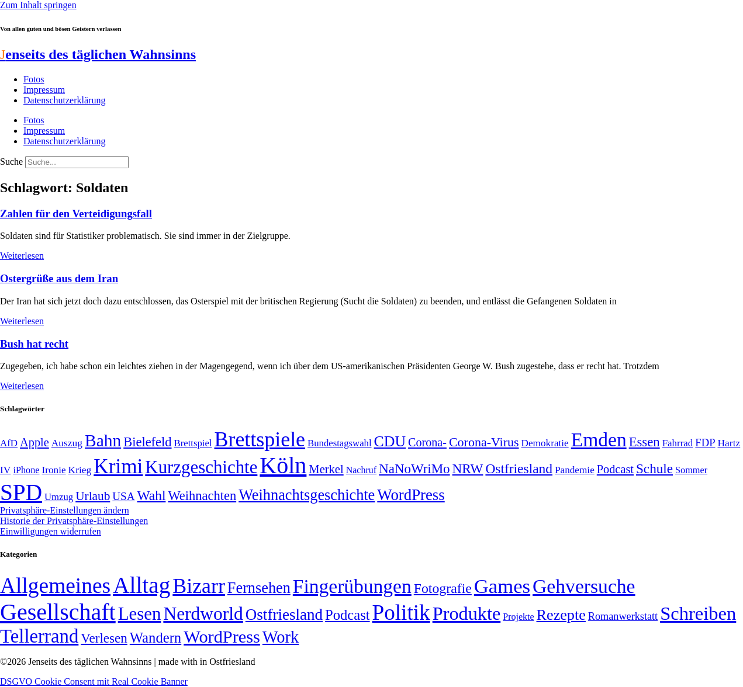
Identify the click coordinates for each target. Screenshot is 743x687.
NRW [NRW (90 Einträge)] (467, 468)
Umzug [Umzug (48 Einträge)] (58, 496)
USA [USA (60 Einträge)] (123, 496)
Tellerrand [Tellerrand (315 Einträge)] (39, 636)
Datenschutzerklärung (64, 100)
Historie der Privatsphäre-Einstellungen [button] (74, 521)
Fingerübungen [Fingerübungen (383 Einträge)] (352, 586)
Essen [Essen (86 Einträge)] (644, 442)
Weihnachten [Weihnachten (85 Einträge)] (202, 495)
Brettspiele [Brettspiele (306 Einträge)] (260, 439)
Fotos (33, 79)
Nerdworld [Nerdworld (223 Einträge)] (203, 613)
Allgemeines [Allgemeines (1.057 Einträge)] (55, 586)
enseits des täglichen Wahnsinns (98, 54)
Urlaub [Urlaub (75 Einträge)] (92, 496)
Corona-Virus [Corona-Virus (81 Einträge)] (484, 442)
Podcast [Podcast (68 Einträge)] (615, 469)
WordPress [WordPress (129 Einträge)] (410, 495)
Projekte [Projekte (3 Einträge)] (518, 617)
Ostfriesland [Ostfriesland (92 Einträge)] (518, 468)
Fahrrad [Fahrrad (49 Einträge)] (677, 443)
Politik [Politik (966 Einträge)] (401, 612)
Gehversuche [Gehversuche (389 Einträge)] (584, 586)
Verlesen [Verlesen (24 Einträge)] (104, 638)
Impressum (44, 90)
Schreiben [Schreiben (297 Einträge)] (698, 613)
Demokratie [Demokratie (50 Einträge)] (545, 443)
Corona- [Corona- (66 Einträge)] (427, 442)
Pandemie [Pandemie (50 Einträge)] (575, 470)
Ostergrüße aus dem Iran (59, 278)
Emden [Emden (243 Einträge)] (599, 439)
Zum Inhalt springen (38, 5)
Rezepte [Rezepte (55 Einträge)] (561, 614)
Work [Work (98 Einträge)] (280, 637)
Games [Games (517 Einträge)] (502, 586)
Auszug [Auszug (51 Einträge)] (66, 443)
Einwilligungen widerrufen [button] (50, 531)
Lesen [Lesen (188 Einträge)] (139, 613)
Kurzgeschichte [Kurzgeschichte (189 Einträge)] (201, 467)
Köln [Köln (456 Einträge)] (283, 465)
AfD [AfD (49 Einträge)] (9, 443)
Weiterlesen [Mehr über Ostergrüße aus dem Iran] (22, 321)
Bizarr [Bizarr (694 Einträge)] (198, 586)
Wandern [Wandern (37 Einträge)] (155, 638)
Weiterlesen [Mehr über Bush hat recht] (22, 386)
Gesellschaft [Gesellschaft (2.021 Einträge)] (58, 612)
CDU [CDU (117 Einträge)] (390, 441)
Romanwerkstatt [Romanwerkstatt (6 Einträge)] (623, 616)
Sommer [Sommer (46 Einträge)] (691, 470)
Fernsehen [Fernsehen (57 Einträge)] (259, 588)
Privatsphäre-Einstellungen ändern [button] (64, 510)
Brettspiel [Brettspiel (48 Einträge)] (193, 443)
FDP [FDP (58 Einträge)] (705, 442)
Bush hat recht (34, 344)
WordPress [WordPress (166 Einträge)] (222, 637)
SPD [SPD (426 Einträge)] (21, 492)
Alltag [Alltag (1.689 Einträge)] (141, 585)
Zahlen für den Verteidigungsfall (76, 213)
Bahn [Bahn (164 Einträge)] (103, 440)
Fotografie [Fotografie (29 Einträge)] (443, 588)
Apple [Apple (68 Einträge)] (34, 442)
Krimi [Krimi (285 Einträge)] (118, 466)
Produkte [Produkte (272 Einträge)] (467, 613)
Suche (11, 161)
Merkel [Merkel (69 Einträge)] (326, 469)
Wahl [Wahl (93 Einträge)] (151, 495)
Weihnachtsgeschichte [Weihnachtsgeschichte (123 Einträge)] (307, 495)
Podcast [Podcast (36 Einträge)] (347, 615)
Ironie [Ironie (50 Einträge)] (54, 470)
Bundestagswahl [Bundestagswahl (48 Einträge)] (339, 443)
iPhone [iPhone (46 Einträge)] (26, 470)
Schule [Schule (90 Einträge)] (654, 468)
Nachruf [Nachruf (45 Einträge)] (361, 470)
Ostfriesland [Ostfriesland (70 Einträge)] (284, 614)
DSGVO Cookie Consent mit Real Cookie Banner (94, 681)
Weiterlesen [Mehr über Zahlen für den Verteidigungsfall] (22, 256)
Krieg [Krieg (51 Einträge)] (80, 470)
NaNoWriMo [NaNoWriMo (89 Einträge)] (414, 469)
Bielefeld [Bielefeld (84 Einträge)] (147, 442)
